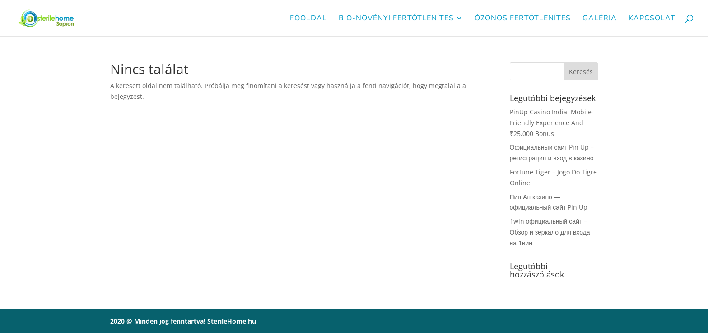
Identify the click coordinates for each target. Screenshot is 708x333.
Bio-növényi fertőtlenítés (396, 19)
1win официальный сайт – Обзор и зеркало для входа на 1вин (550, 232)
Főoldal (308, 19)
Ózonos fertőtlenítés (523, 19)
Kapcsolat (652, 19)
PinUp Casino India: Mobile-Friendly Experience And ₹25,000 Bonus (552, 123)
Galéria (599, 19)
